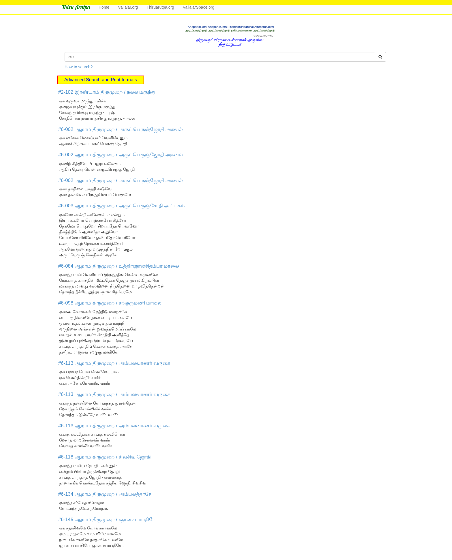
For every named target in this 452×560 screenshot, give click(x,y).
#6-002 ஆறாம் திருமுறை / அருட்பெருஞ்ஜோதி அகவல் (120, 129)
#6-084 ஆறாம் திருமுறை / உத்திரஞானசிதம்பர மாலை (118, 266)
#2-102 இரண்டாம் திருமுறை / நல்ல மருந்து (106, 92)
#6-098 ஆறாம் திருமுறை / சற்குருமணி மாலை (109, 303)
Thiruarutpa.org (160, 7)
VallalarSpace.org (198, 7)
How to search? (79, 67)
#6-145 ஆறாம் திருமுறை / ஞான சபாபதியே (107, 519)
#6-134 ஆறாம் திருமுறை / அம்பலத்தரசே (104, 494)
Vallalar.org (128, 7)
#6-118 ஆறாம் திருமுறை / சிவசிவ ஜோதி (104, 457)
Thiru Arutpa (76, 7)
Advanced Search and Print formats (100, 79)
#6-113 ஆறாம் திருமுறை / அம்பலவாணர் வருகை (114, 363)
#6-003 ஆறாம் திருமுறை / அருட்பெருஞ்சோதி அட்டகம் (121, 205)
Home (104, 7)
